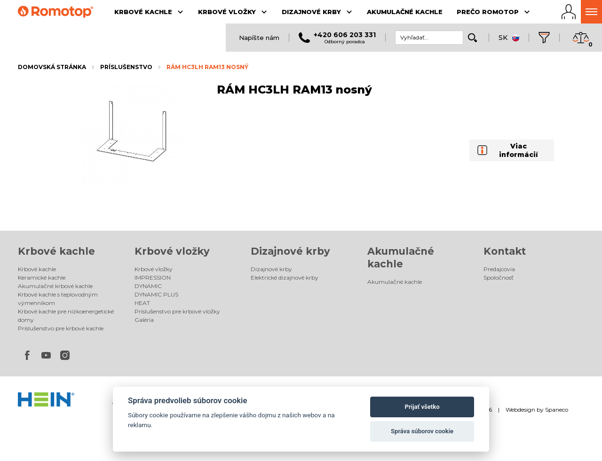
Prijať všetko (422, 406)
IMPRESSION (153, 277)
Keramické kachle (41, 277)
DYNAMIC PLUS (156, 294)
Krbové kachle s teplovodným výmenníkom (58, 298)
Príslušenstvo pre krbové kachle (60, 328)
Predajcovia (499, 269)
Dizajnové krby (290, 251)
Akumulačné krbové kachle (55, 285)
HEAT (142, 302)
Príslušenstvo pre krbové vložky (177, 311)
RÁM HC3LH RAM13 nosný (207, 66)
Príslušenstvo (126, 66)
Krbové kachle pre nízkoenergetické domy (66, 315)
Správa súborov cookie (422, 431)
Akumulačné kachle (394, 281)
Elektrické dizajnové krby (284, 277)
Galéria (144, 319)
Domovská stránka (52, 66)
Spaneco (556, 409)
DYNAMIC (148, 285)
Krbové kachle (56, 251)
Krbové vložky (172, 251)
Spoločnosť (498, 277)
